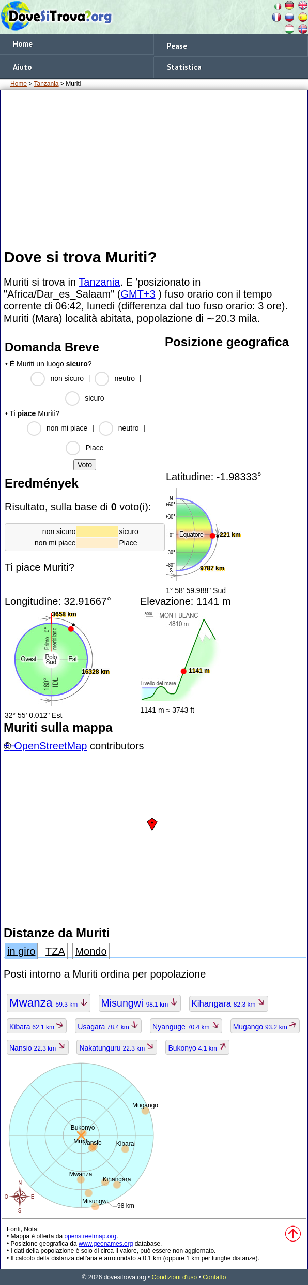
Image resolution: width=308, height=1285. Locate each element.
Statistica (184, 67)
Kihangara (229, 1004)
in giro (21, 951)
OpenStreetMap (50, 745)
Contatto (214, 1277)
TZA (55, 951)
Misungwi (139, 1003)
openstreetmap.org (90, 1236)
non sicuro (67, 378)
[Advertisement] (154, 168)
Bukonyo (197, 1048)
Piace (94, 448)
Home (23, 44)
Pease (177, 46)
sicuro (94, 398)
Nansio (37, 1048)
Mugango (265, 1027)
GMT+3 (138, 294)
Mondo (90, 951)
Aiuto (22, 67)
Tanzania (46, 83)
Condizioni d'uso (174, 1277)
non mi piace (67, 428)
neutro (124, 378)
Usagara (108, 1027)
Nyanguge (186, 1027)
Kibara (36, 1027)
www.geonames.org (106, 1243)
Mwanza (48, 1002)
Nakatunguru (117, 1048)
